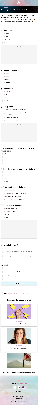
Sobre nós (18, 391)
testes (10, 293)
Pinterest (19, 387)
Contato (19, 394)
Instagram (23, 387)
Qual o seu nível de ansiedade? (19, 348)
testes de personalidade (21, 293)
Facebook (14, 387)
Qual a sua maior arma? (19, 324)
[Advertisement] (19, 55)
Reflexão (19, 370)
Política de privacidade (18, 396)
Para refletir (19, 321)
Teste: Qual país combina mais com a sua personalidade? (19, 372)
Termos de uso (18, 398)
